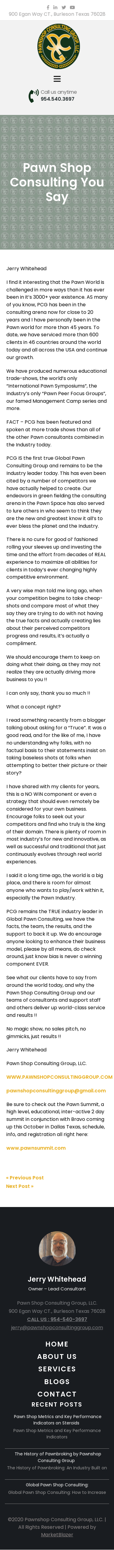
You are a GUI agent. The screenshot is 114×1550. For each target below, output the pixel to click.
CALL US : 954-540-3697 (57, 1319)
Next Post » (19, 1186)
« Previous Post (25, 1177)
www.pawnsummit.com (36, 1148)
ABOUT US (57, 1356)
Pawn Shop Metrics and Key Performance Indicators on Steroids (58, 1420)
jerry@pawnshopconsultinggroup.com (57, 1327)
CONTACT (57, 1394)
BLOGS (57, 1382)
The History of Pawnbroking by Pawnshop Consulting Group (58, 1457)
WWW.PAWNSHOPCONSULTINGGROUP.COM (59, 1077)
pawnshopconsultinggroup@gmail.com (56, 1090)
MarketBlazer (57, 1534)
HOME (57, 1344)
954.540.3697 (57, 99)
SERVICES (57, 1369)
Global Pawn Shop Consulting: (57, 1485)
